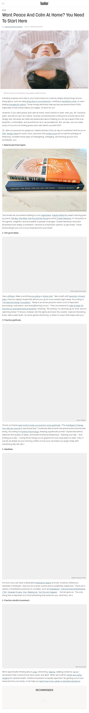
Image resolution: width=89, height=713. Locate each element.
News (4, 10)
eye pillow (35, 296)
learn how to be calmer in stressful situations (59, 681)
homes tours (51, 134)
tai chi (75, 672)
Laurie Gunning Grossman (13, 27)
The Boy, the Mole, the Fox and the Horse (29, 219)
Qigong (52, 672)
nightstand (46, 215)
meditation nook (69, 101)
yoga (34, 672)
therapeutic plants (17, 105)
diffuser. (11, 296)
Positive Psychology (30, 432)
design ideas (12, 134)
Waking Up (32, 592)
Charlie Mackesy (63, 219)
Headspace (54, 589)
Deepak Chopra (15, 592)
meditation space (43, 583)
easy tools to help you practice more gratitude (39, 425)
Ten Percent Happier (47, 592)
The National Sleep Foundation (16, 303)
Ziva (25, 592)
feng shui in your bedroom (39, 101)
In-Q (4, 219)
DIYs (4, 134)
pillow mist (48, 296)
